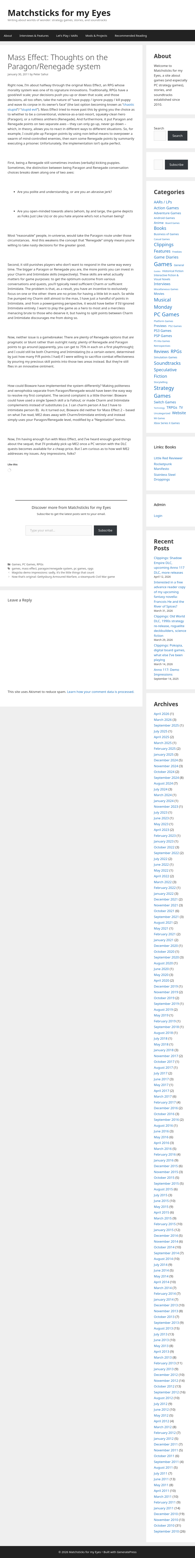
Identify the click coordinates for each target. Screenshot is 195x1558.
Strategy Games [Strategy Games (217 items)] (164, 391)
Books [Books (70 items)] (160, 228)
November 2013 (166, 1311)
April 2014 (161, 1282)
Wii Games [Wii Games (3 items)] (159, 418)
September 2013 (166, 1322)
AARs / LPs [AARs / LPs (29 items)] (163, 202)
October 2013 (164, 1316)
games (16, 568)
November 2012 (166, 1380)
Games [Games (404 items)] (163, 264)
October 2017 (164, 1061)
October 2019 (164, 998)
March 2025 (163, 743)
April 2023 (161, 829)
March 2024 (163, 795)
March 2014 (163, 1288)
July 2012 (161, 1404)
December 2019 (166, 986)
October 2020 (164, 951)
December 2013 (166, 1305)
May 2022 (161, 870)
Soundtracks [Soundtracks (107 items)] (167, 363)
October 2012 (164, 1386)
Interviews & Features (34, 35)
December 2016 (166, 1108)
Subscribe (105, 530)
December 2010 (166, 1514)
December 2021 (166, 899)
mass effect (29, 568)
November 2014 (166, 1241)
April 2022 (161, 876)
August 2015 (163, 1189)
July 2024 (161, 789)
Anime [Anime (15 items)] (159, 223)
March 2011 (163, 1496)
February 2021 (165, 934)
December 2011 (166, 1444)
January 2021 (164, 940)
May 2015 (161, 1206)
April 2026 (161, 714)
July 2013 (161, 1334)
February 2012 (165, 1432)
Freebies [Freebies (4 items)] (177, 251)
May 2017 (161, 1085)
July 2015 (161, 1195)
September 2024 (166, 777)
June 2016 (161, 1131)
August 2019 (163, 1009)
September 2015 (166, 1183)
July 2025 (161, 731)
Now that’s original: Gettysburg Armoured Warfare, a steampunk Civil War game (63, 576)
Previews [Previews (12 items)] (160, 326)
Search (159, 128)
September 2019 (166, 1003)
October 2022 (164, 847)
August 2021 (163, 922)
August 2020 (163, 963)
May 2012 (161, 1415)
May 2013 (161, 1346)
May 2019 (161, 1015)
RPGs (40, 564)
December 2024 (166, 760)
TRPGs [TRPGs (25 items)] (172, 407)
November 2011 (166, 1450)
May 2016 (161, 1137)
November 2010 (166, 1520)
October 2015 (164, 1177)
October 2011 (164, 1456)
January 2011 (164, 1508)
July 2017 (161, 1073)
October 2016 (164, 1114)
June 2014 (161, 1270)
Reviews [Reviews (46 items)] (161, 351)
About (8, 35)
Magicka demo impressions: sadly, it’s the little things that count (53, 572)
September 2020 (166, 957)
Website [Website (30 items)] (179, 412)
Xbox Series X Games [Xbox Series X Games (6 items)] (167, 423)
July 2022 (161, 859)
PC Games (28, 564)
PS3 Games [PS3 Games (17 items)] (162, 330)
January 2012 (164, 1438)
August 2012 (163, 1398)
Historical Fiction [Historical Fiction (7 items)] (172, 271)
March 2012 (163, 1427)
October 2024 (164, 771)
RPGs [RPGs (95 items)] (176, 351)
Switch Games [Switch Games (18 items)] (165, 402)
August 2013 (163, 1328)
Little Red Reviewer (168, 458)
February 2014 (165, 1293)
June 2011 (161, 1479)
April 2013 (161, 1351)
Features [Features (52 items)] (162, 251)
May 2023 (161, 824)
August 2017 (163, 1067)
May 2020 (161, 975)
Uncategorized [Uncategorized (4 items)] (162, 413)
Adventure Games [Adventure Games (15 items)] (167, 213)
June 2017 (161, 1079)
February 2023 (165, 835)
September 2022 (166, 853)
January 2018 (164, 1050)
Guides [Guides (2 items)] (157, 271)
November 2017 (166, 1056)
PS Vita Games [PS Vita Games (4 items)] (162, 341)
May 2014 (161, 1276)
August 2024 (163, 783)
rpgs (91, 568)
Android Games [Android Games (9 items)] (164, 218)
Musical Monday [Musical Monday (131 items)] (163, 303)
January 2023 (164, 841)
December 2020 (166, 945)
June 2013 (161, 1340)
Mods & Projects (96, 35)
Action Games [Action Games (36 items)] (166, 207)
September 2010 (166, 1531)
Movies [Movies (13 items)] (159, 293)
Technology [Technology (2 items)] (159, 408)
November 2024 (166, 766)
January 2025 (164, 754)
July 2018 (161, 1038)
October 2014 (164, 1247)
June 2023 (161, 818)
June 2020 (161, 969)
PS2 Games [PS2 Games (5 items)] (175, 326)
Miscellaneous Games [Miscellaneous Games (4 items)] (166, 289)
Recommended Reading (131, 35)
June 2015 (161, 1201)
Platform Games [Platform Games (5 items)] (163, 321)
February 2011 (165, 1502)
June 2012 (161, 1409)
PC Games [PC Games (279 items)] (166, 314)
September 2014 (166, 1253)
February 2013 (165, 1363)
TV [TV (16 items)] (181, 407)
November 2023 (166, 806)
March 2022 (163, 882)
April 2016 (161, 1143)
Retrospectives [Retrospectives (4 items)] (162, 345)
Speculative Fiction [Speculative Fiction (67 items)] (165, 373)
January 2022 (164, 893)
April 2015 (161, 1212)
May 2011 (161, 1485)
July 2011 (161, 1473)
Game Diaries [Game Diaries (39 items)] (166, 257)
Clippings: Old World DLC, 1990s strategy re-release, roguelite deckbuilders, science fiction (170, 626)
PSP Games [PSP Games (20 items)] (163, 335)
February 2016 (165, 1154)
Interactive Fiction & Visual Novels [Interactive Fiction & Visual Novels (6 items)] (166, 277)
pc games (80, 568)
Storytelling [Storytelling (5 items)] (160, 382)
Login (158, 515)
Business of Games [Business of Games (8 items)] (166, 234)
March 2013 (163, 1357)
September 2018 (166, 1027)
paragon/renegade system (55, 568)
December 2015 (166, 1166)
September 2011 (166, 1462)
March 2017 (163, 1096)
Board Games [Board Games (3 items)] (172, 222)
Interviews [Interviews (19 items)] (162, 284)
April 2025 (161, 737)
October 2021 (164, 911)
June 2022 (161, 864)
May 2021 (161, 928)
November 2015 (166, 1172)
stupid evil (29, 109)
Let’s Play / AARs (67, 35)
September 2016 (166, 1119)
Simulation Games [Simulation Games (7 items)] (165, 357)
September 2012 (166, 1392)
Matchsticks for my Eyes (59, 12)
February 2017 (165, 1102)
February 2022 (165, 887)
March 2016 (163, 1148)
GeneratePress (127, 1552)
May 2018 (161, 1044)
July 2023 (161, 812)
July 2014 (161, 1264)
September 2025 (166, 725)
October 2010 (164, 1525)
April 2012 (161, 1421)
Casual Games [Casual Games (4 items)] (162, 239)
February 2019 (165, 1021)
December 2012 (166, 1374)
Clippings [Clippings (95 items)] (163, 244)
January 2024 (164, 801)
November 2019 (166, 992)
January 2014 (164, 1299)
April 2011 (161, 1490)
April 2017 (161, 1090)
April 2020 (161, 980)
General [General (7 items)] (179, 265)
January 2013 (164, 1369)
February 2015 (165, 1224)
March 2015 (163, 1218)
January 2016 (164, 1160)
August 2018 (163, 1032)
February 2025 (165, 748)
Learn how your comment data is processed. (100, 691)
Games (16, 564)
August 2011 (163, 1467)
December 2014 (166, 1235)
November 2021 (166, 905)
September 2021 (166, 917)
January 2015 (164, 1230)
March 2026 (163, 719)
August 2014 (163, 1259)
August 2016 (163, 1125)
